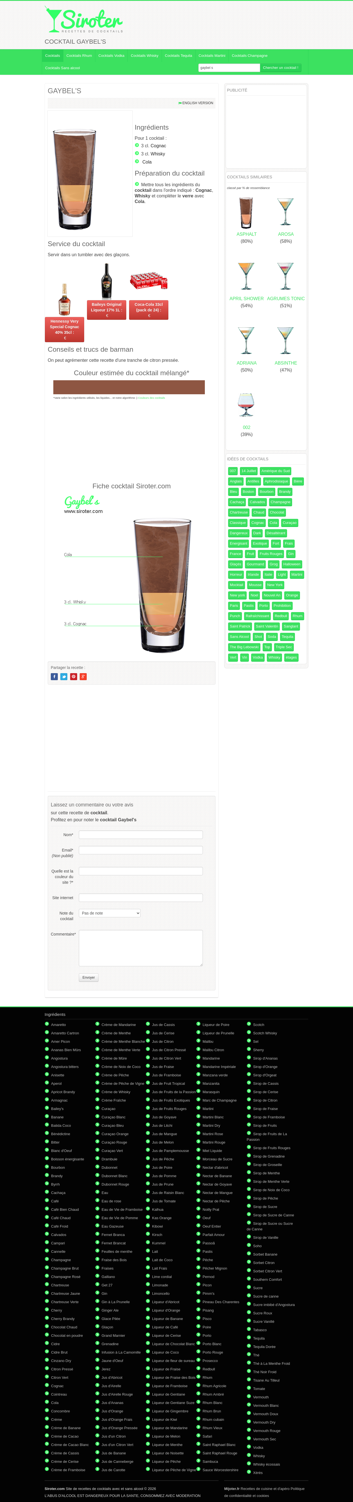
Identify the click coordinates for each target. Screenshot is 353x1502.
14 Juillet (249, 471)
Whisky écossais (266, 1464)
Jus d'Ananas (112, 1403)
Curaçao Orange (115, 1134)
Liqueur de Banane (167, 1319)
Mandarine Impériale (219, 1067)
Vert (233, 657)
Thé (256, 1355)
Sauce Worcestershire (221, 1470)
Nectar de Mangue (218, 1193)
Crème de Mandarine (119, 1025)
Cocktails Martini (212, 55)
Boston (248, 491)
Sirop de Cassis (266, 1083)
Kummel (159, 1243)
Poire (207, 1327)
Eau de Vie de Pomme (120, 1218)
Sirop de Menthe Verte (271, 1181)
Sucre (258, 1288)
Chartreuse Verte (65, 1302)
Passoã (209, 1243)
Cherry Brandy (63, 1319)
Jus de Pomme (164, 1176)
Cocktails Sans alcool (62, 68)
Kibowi (157, 1226)
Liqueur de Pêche (166, 1461)
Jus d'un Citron (114, 1436)
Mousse (255, 585)
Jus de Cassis (163, 1025)
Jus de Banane (114, 1453)
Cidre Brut (59, 1352)
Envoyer (88, 977)
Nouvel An (272, 595)
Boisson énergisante (67, 1159)
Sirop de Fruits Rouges (271, 1148)
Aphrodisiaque (276, 481)
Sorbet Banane (265, 1254)
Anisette (57, 1075)
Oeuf (206, 1218)
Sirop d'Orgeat (264, 1075)
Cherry (56, 1310)
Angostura (59, 1058)
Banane (57, 1117)
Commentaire (62, 934)
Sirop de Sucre (265, 1207)
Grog (274, 564)
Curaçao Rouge (114, 1142)
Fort (276, 543)
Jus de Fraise (163, 1067)
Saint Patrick (240, 626)
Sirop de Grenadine (269, 1156)
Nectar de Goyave (217, 1184)
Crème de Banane (66, 1428)
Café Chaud (60, 1218)
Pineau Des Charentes (221, 1302)
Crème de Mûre (114, 1058)
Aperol (56, 1083)
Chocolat (277, 512)
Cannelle (58, 1251)
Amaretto (58, 1025)
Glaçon (107, 1327)
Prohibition (282, 605)
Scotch (258, 1025)
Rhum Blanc (213, 1403)
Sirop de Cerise (265, 1092)
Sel (255, 1041)
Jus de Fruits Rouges (169, 1109)
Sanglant (291, 626)
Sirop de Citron (265, 1100)
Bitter (55, 1142)
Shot (258, 637)
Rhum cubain (213, 1419)
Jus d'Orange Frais (117, 1419)
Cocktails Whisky (144, 55)
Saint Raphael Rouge (220, 1453)
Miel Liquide (212, 1151)
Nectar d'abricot (215, 1167)
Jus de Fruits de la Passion (174, 1092)
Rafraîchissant (257, 616)
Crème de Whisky (116, 1092)
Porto (263, 605)
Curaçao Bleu (113, 1125)
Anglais (236, 481)
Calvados (257, 502)
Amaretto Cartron (65, 1033)
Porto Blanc (212, 1344)
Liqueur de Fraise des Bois (174, 1377)
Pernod (208, 1277)
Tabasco (260, 1330)
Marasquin (211, 1092)
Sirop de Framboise (269, 1117)
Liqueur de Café (165, 1327)
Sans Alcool (239, 637)
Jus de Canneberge (117, 1461)
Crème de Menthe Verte (121, 1050)
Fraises (108, 1268)
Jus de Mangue (164, 1134)
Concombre (60, 1411)
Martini (297, 574)
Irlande (253, 574)
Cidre (55, 1344)
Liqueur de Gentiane (168, 1394)
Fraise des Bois (114, 1260)
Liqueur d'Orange (166, 1310)
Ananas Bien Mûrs (66, 1050)
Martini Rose (213, 1134)
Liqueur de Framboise (169, 1386)
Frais (289, 543)
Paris (234, 605)
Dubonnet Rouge (115, 1184)
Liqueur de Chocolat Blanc (173, 1344)
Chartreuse (239, 512)
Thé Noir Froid (264, 1372)
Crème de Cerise (65, 1461)
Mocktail (236, 585)
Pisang (208, 1310)
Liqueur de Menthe (167, 1445)
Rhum (297, 616)
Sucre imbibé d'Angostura (274, 1305)
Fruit (250, 554)
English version (197, 103)
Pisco (207, 1319)
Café (55, 1201)
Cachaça (237, 502)
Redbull (281, 616)
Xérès (258, 1473)
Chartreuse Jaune (65, 1293)
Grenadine (110, 1344)
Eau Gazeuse (113, 1226)
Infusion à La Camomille (121, 1352)
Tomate (259, 1389)
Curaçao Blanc (113, 1117)
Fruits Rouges (271, 554)
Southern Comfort (267, 1279)
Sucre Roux (262, 1313)
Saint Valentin (267, 626)
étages (291, 657)
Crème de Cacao (65, 1436)
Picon (207, 1285)
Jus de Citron (163, 1041)
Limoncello (160, 1293)
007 (233, 471)
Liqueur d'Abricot (165, 1302)
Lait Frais (159, 1268)
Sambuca (210, 1461)
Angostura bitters (65, 1067)
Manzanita (211, 1083)
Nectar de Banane (217, 1176)
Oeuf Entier (212, 1226)
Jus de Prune (163, 1184)
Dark (257, 533)
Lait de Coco (162, 1260)
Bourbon (267, 491)
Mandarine (211, 1058)
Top (267, 647)
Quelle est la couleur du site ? (62, 877)
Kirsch (157, 1235)
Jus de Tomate (164, 1201)
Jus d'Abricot (112, 1377)
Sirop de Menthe (266, 1173)
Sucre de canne (266, 1296)
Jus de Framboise (166, 1075)
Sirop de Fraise (265, 1109)
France (235, 554)
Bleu (233, 491)
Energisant (238, 543)
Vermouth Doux (265, 1414)
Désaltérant (276, 533)
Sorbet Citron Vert (267, 1271)
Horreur (236, 574)
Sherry (258, 1050)
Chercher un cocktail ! (280, 68)
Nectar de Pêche (216, 1201)
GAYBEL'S (64, 91)
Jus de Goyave (164, 1117)
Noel (254, 595)
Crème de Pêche (115, 1075)
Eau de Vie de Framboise (122, 1209)
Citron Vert (59, 1377)
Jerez (106, 1369)
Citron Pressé (62, 1369)
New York (275, 585)
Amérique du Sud (276, 471)
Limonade (160, 1285)
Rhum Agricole (214, 1386)
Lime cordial (162, 1277)
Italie (268, 574)
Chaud (258, 512)
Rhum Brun (212, 1411)
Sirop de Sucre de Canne (273, 1215)
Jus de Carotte (113, 1470)
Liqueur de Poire (216, 1025)
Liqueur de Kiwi (164, 1419)
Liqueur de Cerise (166, 1335)
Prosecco (210, 1361)
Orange (292, 595)
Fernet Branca (113, 1235)
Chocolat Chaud (64, 1327)
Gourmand (255, 564)
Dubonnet (109, 1167)
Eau (105, 1193)
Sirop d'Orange (265, 1067)
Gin (291, 554)
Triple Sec (284, 647)
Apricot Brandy (63, 1092)
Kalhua (157, 1209)
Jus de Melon (163, 1142)
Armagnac (59, 1100)
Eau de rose (111, 1201)
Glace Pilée (111, 1319)
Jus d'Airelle (111, 1386)
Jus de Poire (162, 1167)
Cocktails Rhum (79, 55)
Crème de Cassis (65, 1453)
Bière (298, 481)
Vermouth (261, 1397)
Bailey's (57, 1109)
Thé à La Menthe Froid (271, 1363)
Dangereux (239, 533)
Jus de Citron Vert (166, 1058)
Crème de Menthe (116, 1033)
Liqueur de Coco (165, 1352)
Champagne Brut (65, 1268)
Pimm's (208, 1293)
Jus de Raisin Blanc (168, 1193)
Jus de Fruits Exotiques (171, 1100)
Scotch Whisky (265, 1033)
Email (62, 853)
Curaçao (290, 523)
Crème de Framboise (68, 1470)
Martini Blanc (213, 1117)
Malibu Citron (213, 1050)
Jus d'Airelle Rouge (117, 1394)
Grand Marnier (113, 1335)
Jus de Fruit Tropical (168, 1083)
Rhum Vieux (213, 1428)
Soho (257, 1246)
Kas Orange (161, 1218)
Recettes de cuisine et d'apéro (257, 1489)
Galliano (108, 1277)
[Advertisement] (132, 440)
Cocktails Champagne (249, 55)
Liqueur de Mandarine (169, 1428)
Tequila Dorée (264, 1347)
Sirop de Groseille (267, 1165)
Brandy (285, 491)
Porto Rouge (213, 1352)
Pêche (208, 1260)
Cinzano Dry (61, 1361)
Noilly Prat (211, 1209)
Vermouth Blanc (266, 1405)
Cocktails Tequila (178, 55)
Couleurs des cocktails (151, 397)
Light (282, 574)
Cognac (158, 145)
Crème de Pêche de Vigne (123, 1083)
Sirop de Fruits (265, 1125)
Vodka (258, 657)
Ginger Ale (110, 1310)
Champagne (281, 502)
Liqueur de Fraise (166, 1369)
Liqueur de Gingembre (170, 1411)
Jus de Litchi (162, 1125)
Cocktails (52, 55)
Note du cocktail (66, 916)
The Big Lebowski (244, 647)
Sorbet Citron (264, 1263)
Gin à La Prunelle (116, 1302)
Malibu (208, 1041)
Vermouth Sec (264, 1439)
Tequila (287, 637)
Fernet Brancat (114, 1243)
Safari (207, 1436)
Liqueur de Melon (166, 1436)
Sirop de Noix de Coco (271, 1190)
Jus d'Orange (112, 1411)
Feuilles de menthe (117, 1251)
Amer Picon (60, 1041)
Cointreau (59, 1394)
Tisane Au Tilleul (266, 1380)
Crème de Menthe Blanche (123, 1041)
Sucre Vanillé (263, 1321)
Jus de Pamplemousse (170, 1151)
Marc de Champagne (220, 1100)
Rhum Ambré (213, 1394)
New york (237, 595)
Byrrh (55, 1184)
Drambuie (109, 1159)
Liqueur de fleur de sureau (173, 1361)
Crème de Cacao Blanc (70, 1445)
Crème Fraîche (114, 1100)
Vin (244, 657)
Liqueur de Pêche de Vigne (174, 1470)
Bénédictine (60, 1134)
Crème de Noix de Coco (121, 1067)
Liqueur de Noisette (168, 1453)
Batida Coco (61, 1125)
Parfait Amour (214, 1235)
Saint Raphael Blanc (219, 1445)
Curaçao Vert (112, 1151)
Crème (56, 1419)
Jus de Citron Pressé (169, 1050)
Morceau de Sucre (217, 1159)
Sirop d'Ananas (265, 1058)
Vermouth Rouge (267, 1431)
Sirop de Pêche (265, 1198)
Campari (58, 1243)
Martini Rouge (214, 1142)
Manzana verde (215, 1075)
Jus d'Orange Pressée (119, 1428)
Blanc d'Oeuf (61, 1151)
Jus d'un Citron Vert (117, 1445)
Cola (147, 162)
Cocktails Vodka (111, 55)
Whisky (158, 153)
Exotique (260, 543)
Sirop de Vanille (265, 1237)
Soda (272, 637)
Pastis (249, 605)
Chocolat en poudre (67, 1335)
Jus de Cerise (163, 1033)
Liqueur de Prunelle (218, 1033)
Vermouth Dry (264, 1422)
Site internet (62, 897)
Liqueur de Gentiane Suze (173, 1403)
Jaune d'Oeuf (112, 1361)
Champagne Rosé (66, 1277)
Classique (238, 523)
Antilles (253, 481)
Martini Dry (211, 1125)
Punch (235, 616)
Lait (155, 1251)
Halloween (292, 564)
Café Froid (59, 1226)
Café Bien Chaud (65, 1209)
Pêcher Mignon (215, 1268)
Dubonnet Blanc (115, 1176)
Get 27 (107, 1285)
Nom (68, 834)
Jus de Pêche (163, 1159)
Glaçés (235, 564)
